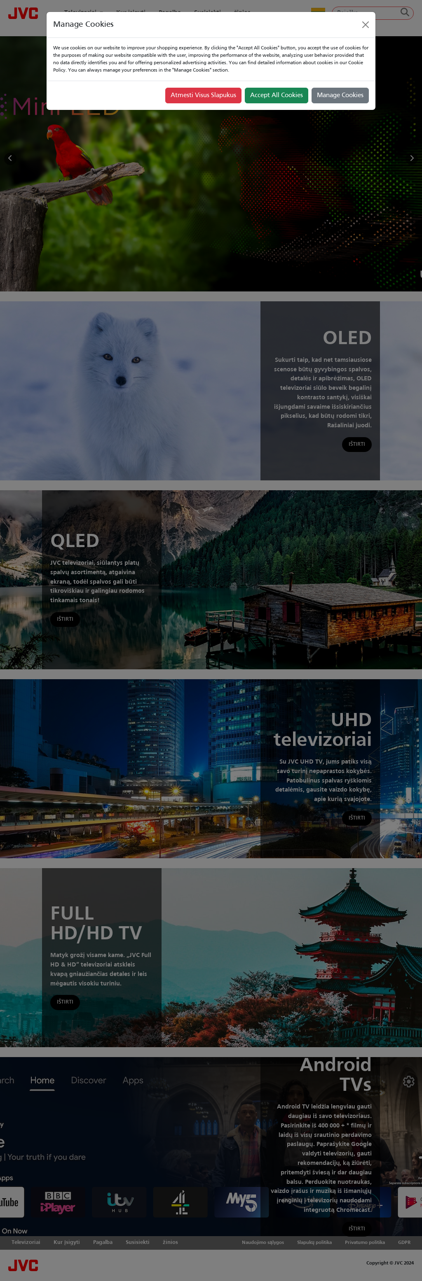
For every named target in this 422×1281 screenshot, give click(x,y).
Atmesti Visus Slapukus (203, 95)
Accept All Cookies (276, 95)
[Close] (365, 24)
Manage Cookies (340, 95)
